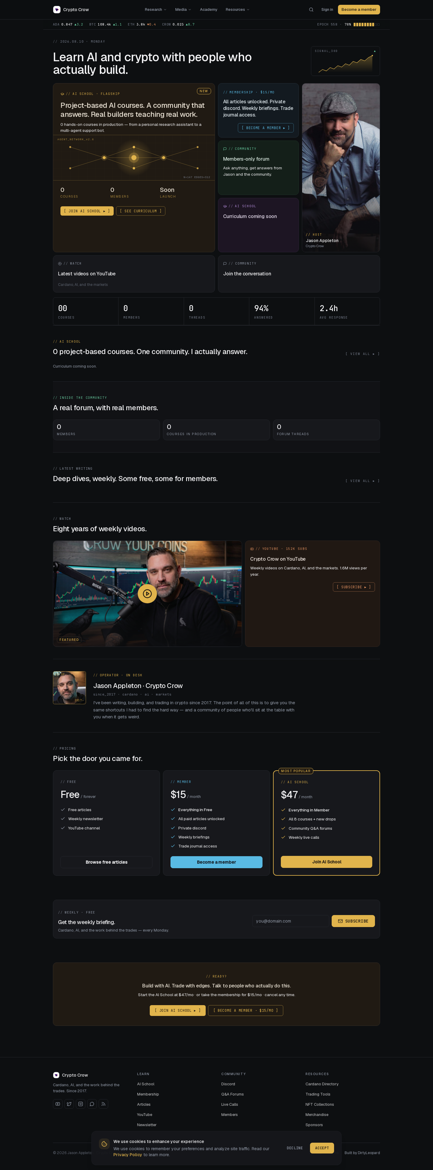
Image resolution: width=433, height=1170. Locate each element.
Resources (238, 9)
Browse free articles (106, 862)
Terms (333, 1152)
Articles (144, 1104)
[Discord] (92, 1104)
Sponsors (314, 1124)
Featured (69, 640)
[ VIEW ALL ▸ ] (362, 354)
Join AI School (326, 862)
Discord (228, 1084)
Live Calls (229, 1104)
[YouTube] (58, 1104)
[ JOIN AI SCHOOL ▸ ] (178, 1010)
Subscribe (353, 921)
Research (156, 9)
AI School (145, 1084)
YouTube (144, 1114)
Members (229, 1114)
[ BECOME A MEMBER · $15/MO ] (245, 1010)
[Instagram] (80, 1104)
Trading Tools (318, 1094)
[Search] (311, 9)
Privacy (315, 1152)
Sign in (327, 9)
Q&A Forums (232, 1094)
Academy (208, 9)
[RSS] (103, 1104)
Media (183, 9)
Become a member (359, 9)
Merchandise (317, 1114)
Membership (148, 1094)
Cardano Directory (322, 1084)
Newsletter (147, 1124)
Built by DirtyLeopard (362, 1152)
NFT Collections (320, 1104)
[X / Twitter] (69, 1104)
